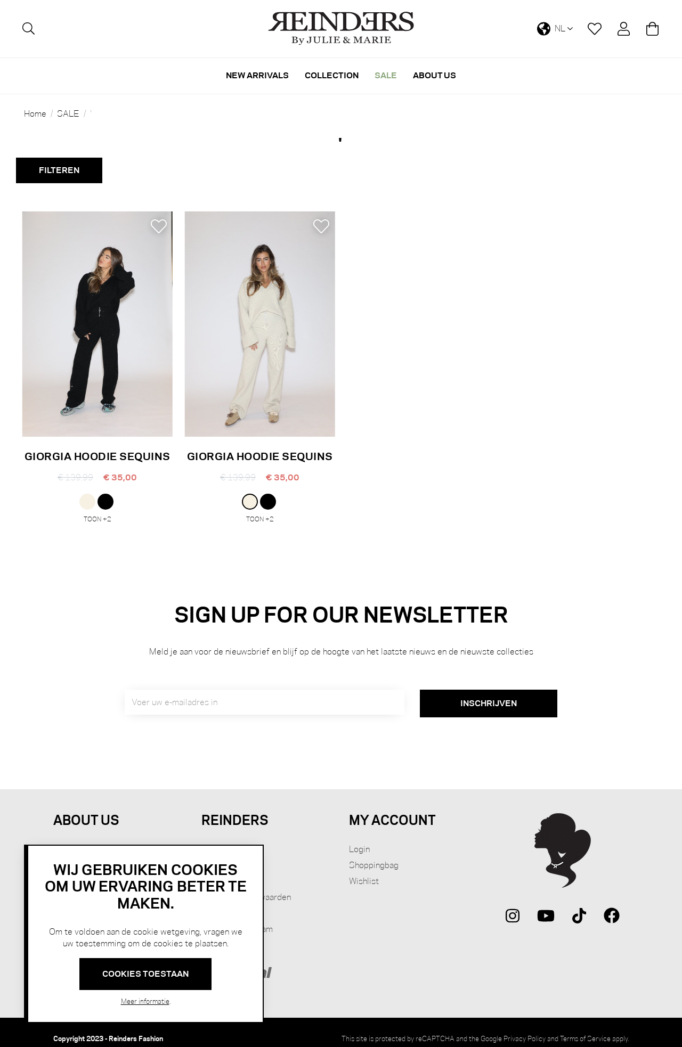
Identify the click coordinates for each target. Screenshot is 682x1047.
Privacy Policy (525, 1026)
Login (359, 837)
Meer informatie (145, 1001)
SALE (68, 114)
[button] (158, 226)
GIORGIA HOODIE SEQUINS (97, 456)
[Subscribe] (488, 691)
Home (35, 114)
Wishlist (364, 869)
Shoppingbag (374, 853)
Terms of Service (585, 1026)
